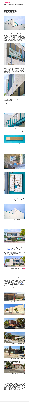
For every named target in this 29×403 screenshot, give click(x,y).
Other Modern (7, 2)
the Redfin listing (10, 249)
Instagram (7, 5)
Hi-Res (24, 31)
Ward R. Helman (6, 12)
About (4, 5)
